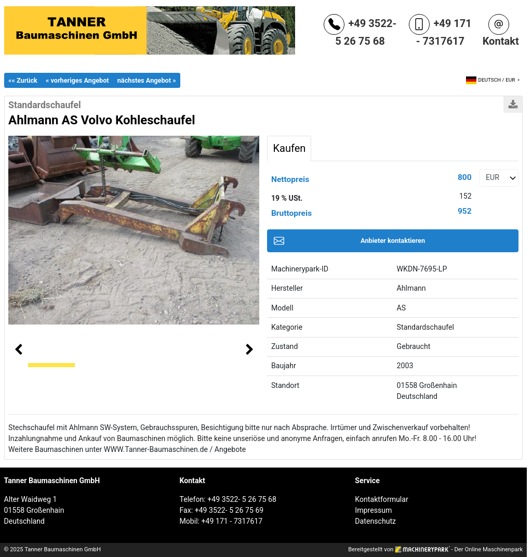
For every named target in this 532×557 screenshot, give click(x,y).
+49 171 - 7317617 (444, 32)
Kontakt (501, 41)
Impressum (373, 510)
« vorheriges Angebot (77, 80)
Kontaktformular (381, 499)
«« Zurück (22, 80)
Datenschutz (375, 521)
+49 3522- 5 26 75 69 (229, 510)
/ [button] (491, 80)
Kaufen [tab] (289, 148)
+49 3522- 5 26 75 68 (365, 32)
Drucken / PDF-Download (512, 104)
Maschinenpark (503, 549)
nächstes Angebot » (146, 80)
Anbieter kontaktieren (393, 240)
